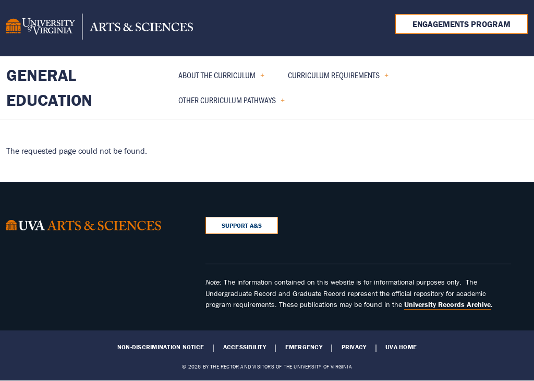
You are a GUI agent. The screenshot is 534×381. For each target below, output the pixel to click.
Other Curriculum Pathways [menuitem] (227, 103)
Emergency (303, 347)
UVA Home (401, 347)
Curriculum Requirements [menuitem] (334, 78)
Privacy (354, 347)
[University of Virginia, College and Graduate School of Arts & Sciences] (99, 28)
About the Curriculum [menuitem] (217, 78)
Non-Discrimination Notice (160, 347)
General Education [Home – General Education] (49, 87)
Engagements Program (461, 24)
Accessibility (244, 347)
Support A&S (242, 225)
